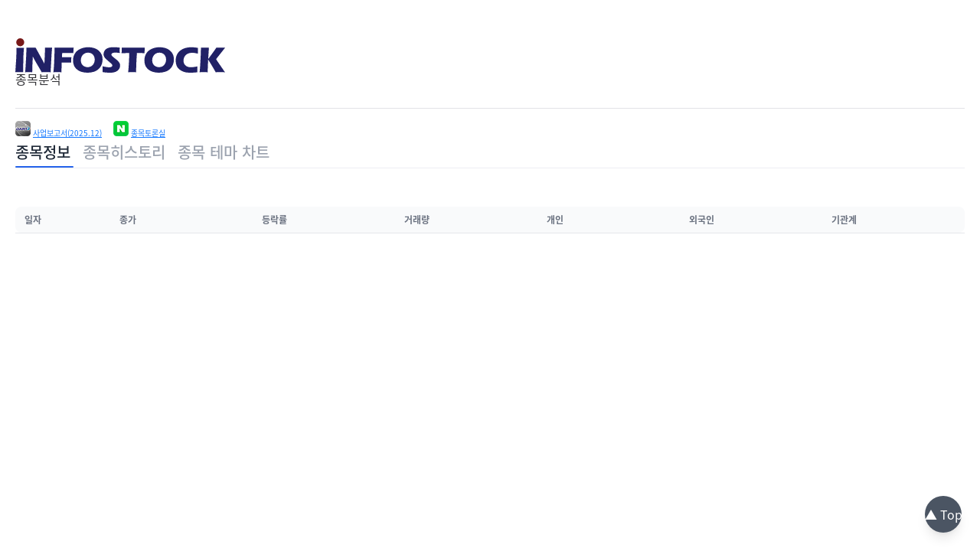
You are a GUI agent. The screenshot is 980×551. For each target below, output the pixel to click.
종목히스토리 (124, 152)
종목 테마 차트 (224, 152)
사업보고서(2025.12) (67, 133)
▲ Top (943, 514)
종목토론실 (148, 133)
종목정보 (42, 152)
